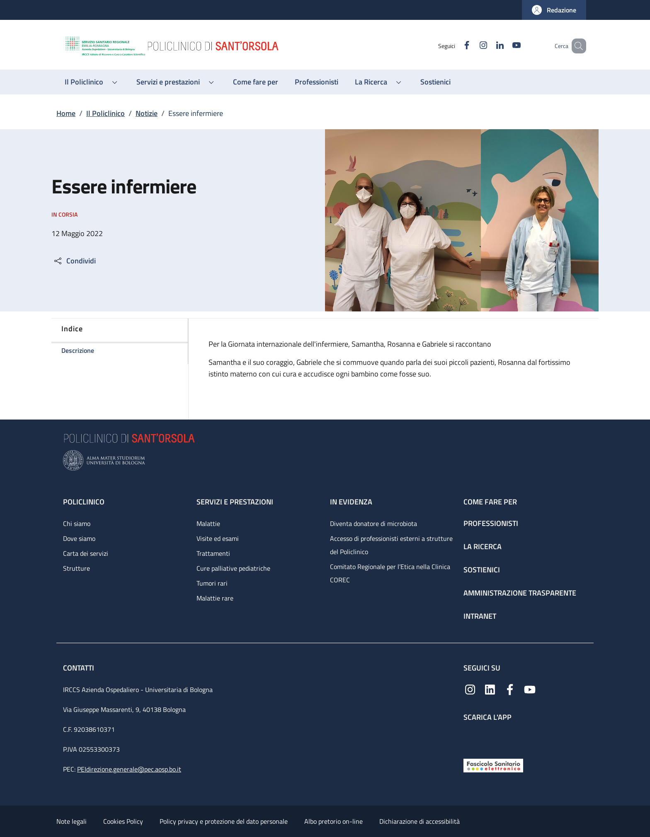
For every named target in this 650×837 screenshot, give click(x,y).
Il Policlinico (105, 113)
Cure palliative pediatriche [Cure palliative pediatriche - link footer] (233, 568)
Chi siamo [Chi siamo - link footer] (76, 523)
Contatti (79, 667)
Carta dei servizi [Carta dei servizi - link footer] (85, 553)
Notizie (147, 113)
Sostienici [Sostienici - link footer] (481, 569)
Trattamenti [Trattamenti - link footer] (213, 553)
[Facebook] (454, 45)
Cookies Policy (123, 821)
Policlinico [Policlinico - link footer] (83, 501)
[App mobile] (470, 738)
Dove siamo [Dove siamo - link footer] (79, 538)
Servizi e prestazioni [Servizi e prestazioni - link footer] (234, 501)
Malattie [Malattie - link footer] (208, 523)
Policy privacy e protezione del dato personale (224, 821)
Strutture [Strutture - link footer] (76, 568)
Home (65, 113)
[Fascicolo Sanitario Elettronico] (493, 764)
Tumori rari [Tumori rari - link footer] (212, 583)
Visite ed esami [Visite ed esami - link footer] (217, 538)
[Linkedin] (488, 45)
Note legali (71, 821)
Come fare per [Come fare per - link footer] (490, 501)
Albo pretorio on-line (333, 821)
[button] (554, 10)
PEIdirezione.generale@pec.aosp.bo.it (129, 769)
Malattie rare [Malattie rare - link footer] (214, 598)
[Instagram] (471, 45)
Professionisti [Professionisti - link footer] (490, 523)
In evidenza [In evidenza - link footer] (351, 501)
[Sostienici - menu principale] (435, 82)
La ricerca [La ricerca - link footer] (482, 546)
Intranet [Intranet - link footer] (479, 616)
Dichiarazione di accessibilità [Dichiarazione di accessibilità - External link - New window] (419, 821)
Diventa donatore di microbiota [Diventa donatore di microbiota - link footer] (373, 523)
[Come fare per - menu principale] (255, 82)
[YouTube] (504, 45)
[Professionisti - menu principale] (316, 82)
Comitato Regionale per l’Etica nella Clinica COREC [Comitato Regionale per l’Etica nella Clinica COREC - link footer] (390, 573)
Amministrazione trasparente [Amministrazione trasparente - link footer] (519, 592)
